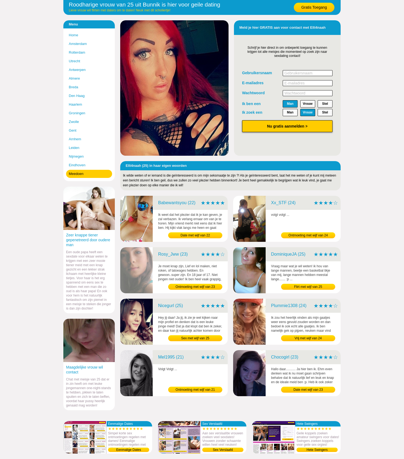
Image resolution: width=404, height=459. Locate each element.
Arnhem (75, 139)
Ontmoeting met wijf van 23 (195, 287)
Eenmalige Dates (128, 450)
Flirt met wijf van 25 (308, 287)
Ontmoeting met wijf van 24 (308, 235)
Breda (73, 87)
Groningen (77, 113)
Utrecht (74, 61)
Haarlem (75, 104)
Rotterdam (77, 52)
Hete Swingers (317, 450)
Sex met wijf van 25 (195, 338)
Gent (72, 130)
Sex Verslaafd (223, 450)
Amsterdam (78, 44)
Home (73, 35)
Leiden (74, 148)
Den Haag (77, 96)
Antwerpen (77, 70)
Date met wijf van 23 (308, 390)
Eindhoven (77, 165)
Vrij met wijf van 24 (308, 338)
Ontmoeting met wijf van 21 (195, 390)
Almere (74, 78)
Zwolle (74, 122)
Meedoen (76, 174)
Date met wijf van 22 (195, 235)
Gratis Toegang (314, 7)
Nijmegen (76, 156)
